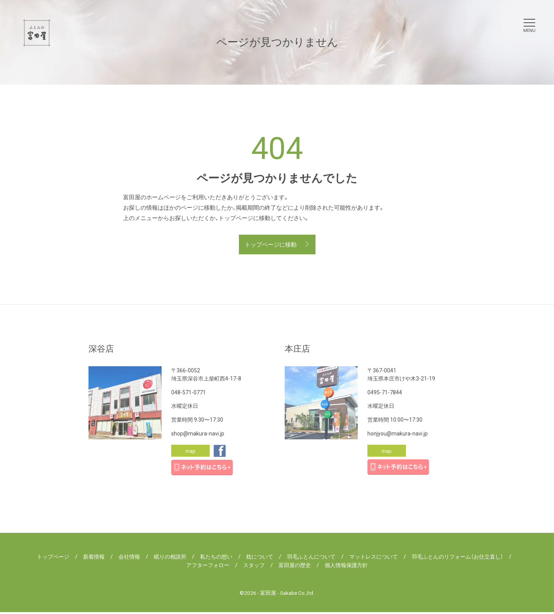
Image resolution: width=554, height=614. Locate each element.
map (190, 452)
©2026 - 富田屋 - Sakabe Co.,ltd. (277, 594)
